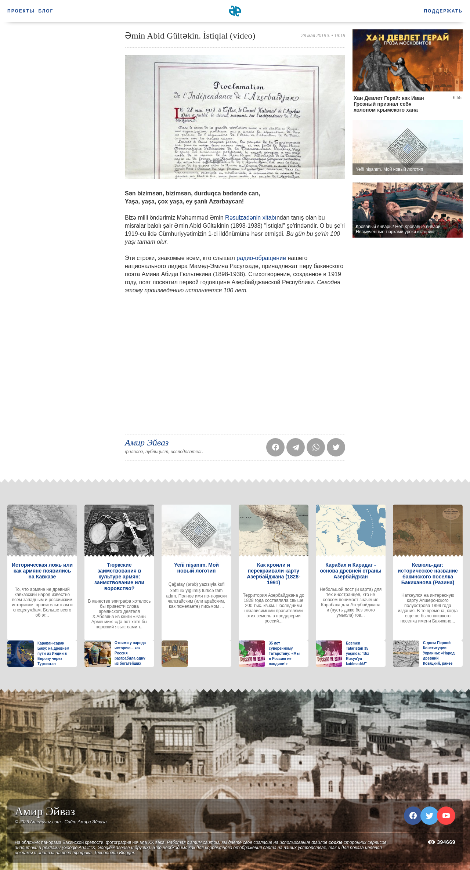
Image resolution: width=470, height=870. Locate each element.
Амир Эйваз (147, 442)
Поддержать (443, 11)
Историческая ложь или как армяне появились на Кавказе (42, 571)
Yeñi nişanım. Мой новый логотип (196, 568)
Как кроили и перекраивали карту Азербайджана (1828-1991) (273, 573)
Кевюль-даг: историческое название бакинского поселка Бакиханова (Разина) (428, 573)
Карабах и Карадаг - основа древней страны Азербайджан (350, 571)
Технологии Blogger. (114, 852)
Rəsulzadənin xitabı (250, 217)
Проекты (21, 11)
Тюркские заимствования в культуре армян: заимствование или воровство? (119, 576)
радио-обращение (261, 258)
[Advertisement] (62, 139)
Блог (46, 11)
